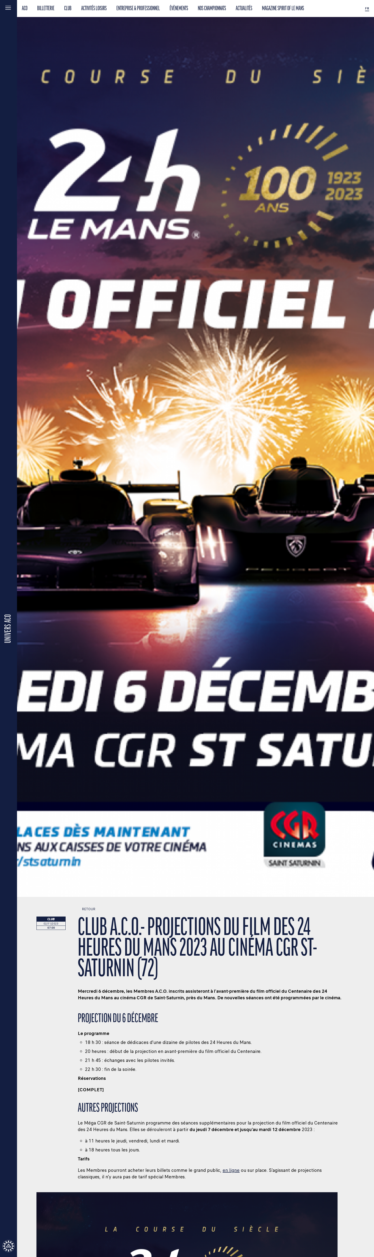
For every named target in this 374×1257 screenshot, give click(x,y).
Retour (86, 909)
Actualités (244, 9)
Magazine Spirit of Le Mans (283, 9)
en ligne (231, 1170)
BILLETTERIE (45, 9)
